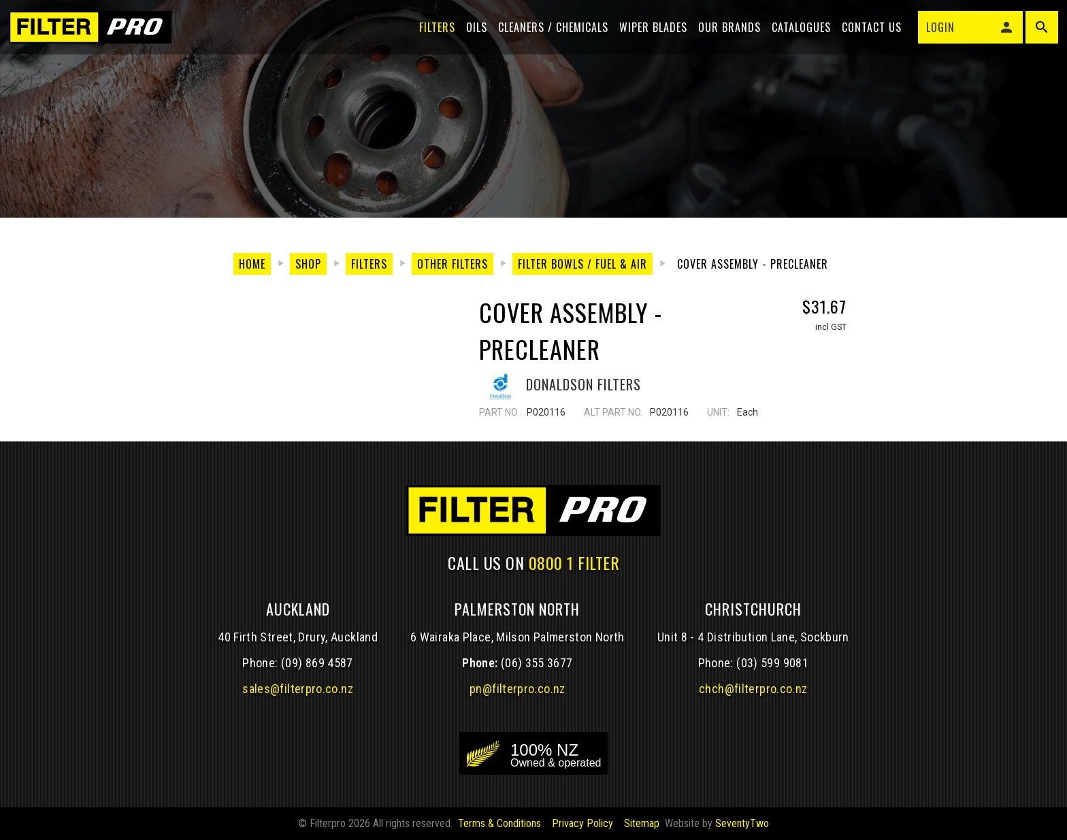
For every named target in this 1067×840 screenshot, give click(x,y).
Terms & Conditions (499, 823)
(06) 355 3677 (537, 663)
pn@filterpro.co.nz (517, 689)
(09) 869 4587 (317, 663)
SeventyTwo (742, 823)
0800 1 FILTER (574, 562)
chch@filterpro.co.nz (753, 689)
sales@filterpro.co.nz (297, 689)
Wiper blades (648, 35)
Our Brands (724, 35)
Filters (432, 35)
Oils (471, 35)
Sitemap (641, 823)
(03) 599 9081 (772, 663)
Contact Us (867, 35)
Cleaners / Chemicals (548, 35)
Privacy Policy (582, 823)
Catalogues (796, 35)
